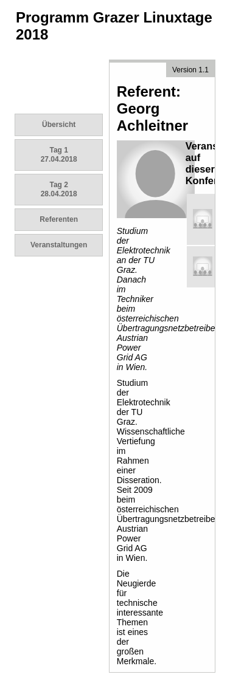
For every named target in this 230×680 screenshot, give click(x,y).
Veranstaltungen (58, 245)
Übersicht (58, 124)
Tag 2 (59, 189)
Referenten (59, 219)
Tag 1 (59, 154)
